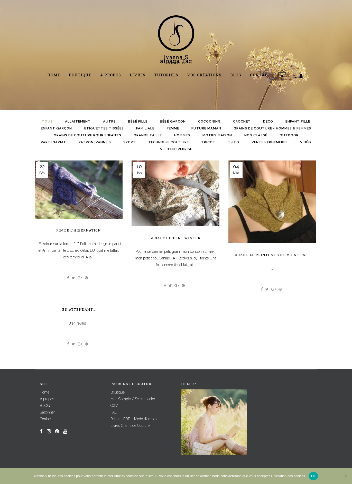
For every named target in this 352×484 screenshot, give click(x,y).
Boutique (117, 392)
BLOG (45, 406)
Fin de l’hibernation (78, 230)
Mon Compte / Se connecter (132, 399)
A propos (47, 399)
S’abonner (47, 412)
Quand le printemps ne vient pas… (272, 255)
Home (44, 392)
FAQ (113, 412)
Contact (46, 419)
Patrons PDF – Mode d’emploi (133, 419)
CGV (114, 406)
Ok (313, 476)
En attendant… (78, 309)
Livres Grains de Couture (130, 426)
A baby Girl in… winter (175, 238)
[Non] (345, 476)
